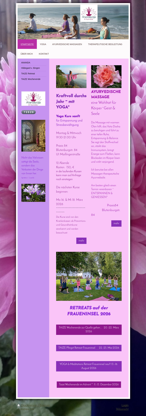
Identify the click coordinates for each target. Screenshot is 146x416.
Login (125, 405)
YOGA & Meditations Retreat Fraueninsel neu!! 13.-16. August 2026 (89, 366)
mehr (81, 240)
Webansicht (122, 409)
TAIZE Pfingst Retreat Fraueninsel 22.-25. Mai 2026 (88, 347)
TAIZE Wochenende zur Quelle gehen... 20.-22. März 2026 (89, 329)
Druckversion (28, 405)
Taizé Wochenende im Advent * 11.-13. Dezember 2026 (89, 384)
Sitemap (45, 405)
